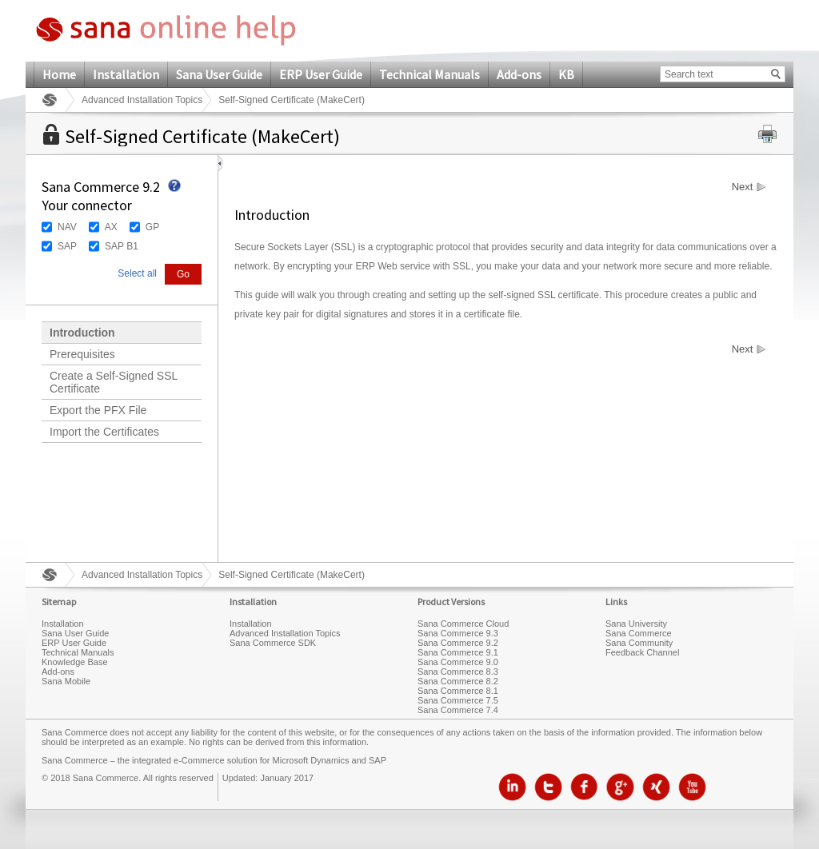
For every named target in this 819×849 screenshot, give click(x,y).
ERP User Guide (320, 74)
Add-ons (519, 74)
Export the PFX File (98, 410)
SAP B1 (121, 246)
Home (59, 74)
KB (566, 74)
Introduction (82, 332)
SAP (67, 246)
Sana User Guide (219, 74)
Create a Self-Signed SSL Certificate (114, 382)
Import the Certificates (104, 431)
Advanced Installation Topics (142, 100)
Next (742, 187)
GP (152, 227)
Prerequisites (82, 354)
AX (111, 227)
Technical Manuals (429, 74)
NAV (67, 227)
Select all (137, 273)
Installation (126, 74)
